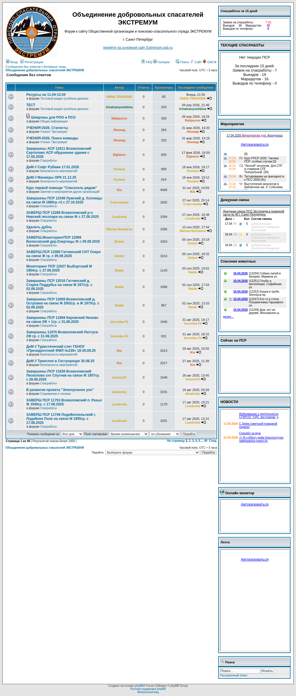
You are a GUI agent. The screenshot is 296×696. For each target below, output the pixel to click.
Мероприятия (232, 124)
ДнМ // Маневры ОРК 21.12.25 (51, 177)
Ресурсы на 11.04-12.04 (46, 95)
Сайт (196, 62)
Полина (119, 169)
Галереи (161, 62)
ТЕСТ (30, 105)
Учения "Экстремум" (54, 131)
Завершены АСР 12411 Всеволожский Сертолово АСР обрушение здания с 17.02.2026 (58, 153)
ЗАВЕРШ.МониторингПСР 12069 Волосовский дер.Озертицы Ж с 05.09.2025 (63, 239)
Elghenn (119, 154)
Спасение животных (238, 261)
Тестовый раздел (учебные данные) (64, 98)
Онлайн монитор (239, 493)
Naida (119, 270)
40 (205, 440)
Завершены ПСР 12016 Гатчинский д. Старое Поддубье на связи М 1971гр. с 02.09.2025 (59, 285)
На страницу (176, 440)
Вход (12, 62)
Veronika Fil (119, 321)
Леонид (119, 130)
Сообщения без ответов (23, 66)
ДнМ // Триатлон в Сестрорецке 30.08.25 (60, 361)
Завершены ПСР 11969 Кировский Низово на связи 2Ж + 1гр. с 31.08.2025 (62, 320)
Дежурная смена (235, 200)
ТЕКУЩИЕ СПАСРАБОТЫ (242, 45)
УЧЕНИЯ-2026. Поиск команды (52, 138)
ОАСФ (210, 62)
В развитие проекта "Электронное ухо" (60, 390)
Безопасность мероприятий (58, 171)
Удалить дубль (39, 227)
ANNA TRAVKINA (119, 96)
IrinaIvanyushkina (119, 107)
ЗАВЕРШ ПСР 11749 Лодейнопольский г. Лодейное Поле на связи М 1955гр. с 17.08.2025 (61, 419)
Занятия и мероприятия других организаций (69, 191)
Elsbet (119, 241)
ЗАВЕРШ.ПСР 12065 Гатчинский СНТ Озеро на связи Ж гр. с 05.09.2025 (63, 254)
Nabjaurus (119, 118)
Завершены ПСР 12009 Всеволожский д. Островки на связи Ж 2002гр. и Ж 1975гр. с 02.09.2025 (62, 303)
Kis (119, 190)
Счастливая (119, 202)
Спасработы (48, 160)
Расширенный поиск (233, 675)
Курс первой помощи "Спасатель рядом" (61, 188)
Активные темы (54, 66)
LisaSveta (119, 216)
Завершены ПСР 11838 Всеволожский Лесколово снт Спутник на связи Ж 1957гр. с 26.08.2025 (63, 375)
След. (213, 440)
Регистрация (31, 62)
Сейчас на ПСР (234, 340)
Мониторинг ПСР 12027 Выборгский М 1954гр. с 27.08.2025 (59, 268)
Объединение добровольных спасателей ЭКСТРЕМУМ (44, 70)
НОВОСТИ (229, 402)
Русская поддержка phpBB (148, 689)
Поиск (182, 62)
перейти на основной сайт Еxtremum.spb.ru (138, 48)
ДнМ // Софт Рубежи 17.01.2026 (52, 167)
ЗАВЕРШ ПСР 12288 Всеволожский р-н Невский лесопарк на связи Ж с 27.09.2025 (62, 215)
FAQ (146, 62)
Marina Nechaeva (119, 229)
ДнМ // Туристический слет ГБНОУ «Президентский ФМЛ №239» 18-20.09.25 (61, 349)
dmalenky (119, 392)
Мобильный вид (148, 692)
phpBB (138, 685)
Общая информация (54, 121)
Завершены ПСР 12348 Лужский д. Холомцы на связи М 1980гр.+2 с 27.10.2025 (64, 200)
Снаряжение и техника (55, 393)
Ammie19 (119, 377)
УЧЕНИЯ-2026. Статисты (47, 128)
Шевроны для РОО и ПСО (53, 117)
